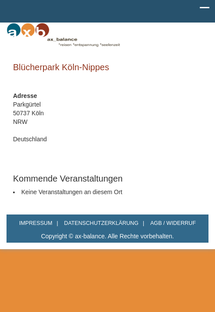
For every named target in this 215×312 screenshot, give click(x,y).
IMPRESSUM (38, 223)
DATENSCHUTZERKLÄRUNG (104, 223)
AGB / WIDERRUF (173, 223)
